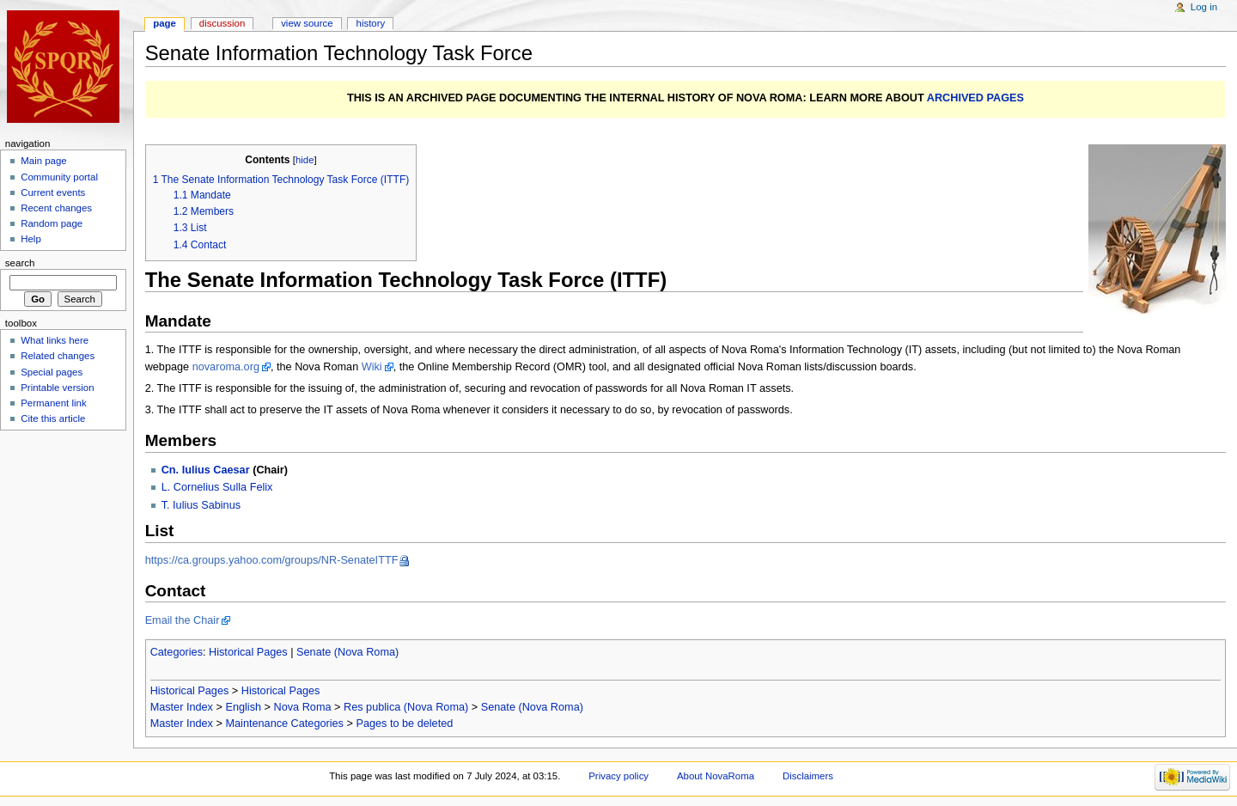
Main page (44, 161)
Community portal (59, 177)
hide (305, 160)
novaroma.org (225, 367)
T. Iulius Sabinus (201, 505)
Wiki (372, 367)
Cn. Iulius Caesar (205, 470)
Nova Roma (303, 707)
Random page (51, 223)
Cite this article (53, 418)
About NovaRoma (715, 776)
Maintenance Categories (284, 723)
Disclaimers (808, 776)
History (371, 23)
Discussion (222, 23)
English (243, 707)
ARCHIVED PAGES (975, 98)
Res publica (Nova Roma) (406, 707)
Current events (53, 192)
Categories (176, 652)
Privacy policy (618, 776)
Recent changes (56, 208)
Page (164, 23)
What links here (54, 340)
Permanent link (53, 403)
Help (31, 239)
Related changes (57, 356)
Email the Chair (182, 620)
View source (306, 23)
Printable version (57, 387)
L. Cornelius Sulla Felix (217, 487)
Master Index (181, 707)
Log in (1204, 7)
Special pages (51, 372)
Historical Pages (248, 652)
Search (20, 263)
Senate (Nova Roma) (347, 652)
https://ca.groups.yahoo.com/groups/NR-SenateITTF (272, 560)
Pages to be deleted (404, 723)
